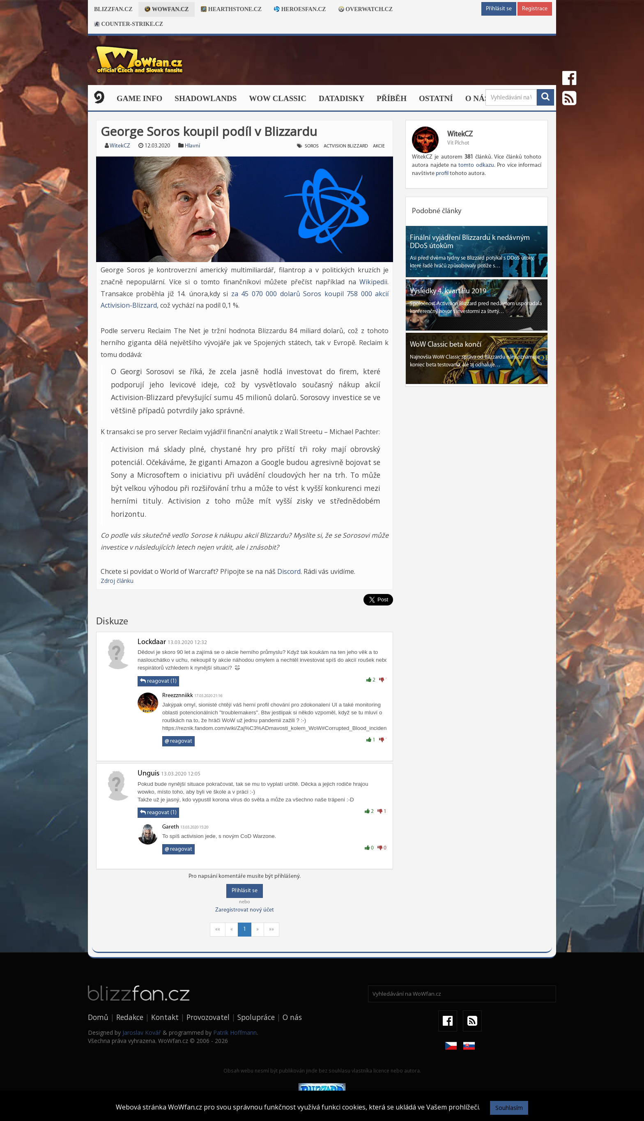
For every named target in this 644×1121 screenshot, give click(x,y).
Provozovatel (208, 1017)
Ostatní (436, 98)
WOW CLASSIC (277, 98)
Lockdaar (152, 642)
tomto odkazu (476, 165)
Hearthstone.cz (231, 9)
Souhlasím (509, 1108)
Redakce (129, 1017)
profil (442, 173)
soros (312, 146)
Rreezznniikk (177, 696)
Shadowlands (206, 98)
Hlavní (192, 146)
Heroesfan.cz (300, 9)
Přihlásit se (499, 9)
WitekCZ (120, 146)
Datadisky (341, 98)
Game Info (139, 98)
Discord (289, 571)
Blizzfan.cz (113, 9)
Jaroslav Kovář (141, 1032)
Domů (98, 1017)
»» (271, 929)
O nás (477, 98)
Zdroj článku (117, 581)
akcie (379, 146)
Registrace (534, 9)
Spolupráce (256, 1017)
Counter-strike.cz (128, 24)
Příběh (392, 98)
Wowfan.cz (167, 9)
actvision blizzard (346, 146)
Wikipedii (373, 281)
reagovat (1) (158, 681)
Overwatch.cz (365, 9)
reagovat (178, 741)
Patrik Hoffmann (235, 1032)
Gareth (170, 827)
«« (217, 929)
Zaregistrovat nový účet (244, 910)
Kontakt (165, 1017)
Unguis (148, 774)
